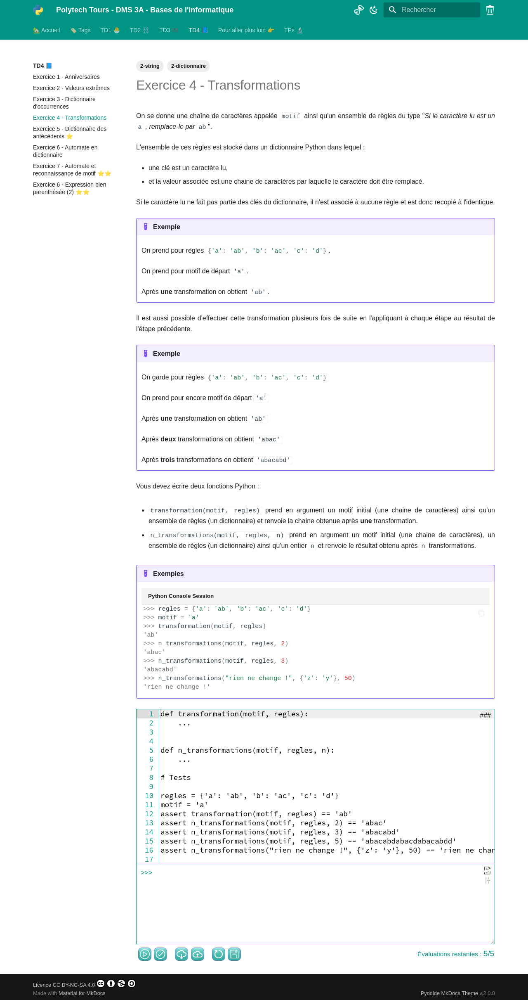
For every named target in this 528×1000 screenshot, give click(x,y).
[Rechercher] (432, 9)
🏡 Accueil (46, 30)
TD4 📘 (198, 30)
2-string (150, 66)
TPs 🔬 (293, 30)
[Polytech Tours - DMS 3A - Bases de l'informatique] (38, 10)
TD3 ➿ (169, 30)
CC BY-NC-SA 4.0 (95, 981)
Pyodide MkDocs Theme (450, 991)
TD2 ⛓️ (139, 30)
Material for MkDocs (82, 991)
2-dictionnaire (188, 66)
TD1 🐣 (110, 30)
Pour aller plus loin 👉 (246, 30)
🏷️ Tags (80, 30)
